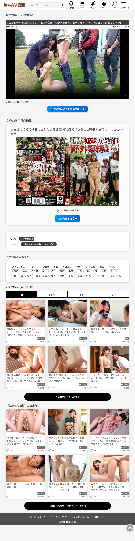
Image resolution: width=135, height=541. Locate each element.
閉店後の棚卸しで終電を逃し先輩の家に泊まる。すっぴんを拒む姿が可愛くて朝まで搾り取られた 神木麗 (24, 378)
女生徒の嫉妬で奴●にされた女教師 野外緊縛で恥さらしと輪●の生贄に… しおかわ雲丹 (66, 131)
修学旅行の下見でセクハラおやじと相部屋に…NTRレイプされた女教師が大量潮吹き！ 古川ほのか (24, 441)
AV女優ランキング (37, 516)
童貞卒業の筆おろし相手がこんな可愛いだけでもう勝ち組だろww (108, 331)
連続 (112, 276)
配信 (71, 276)
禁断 (104, 271)
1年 (114, 294)
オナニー (34, 266)
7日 (21, 294)
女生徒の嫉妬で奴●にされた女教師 (38, 244)
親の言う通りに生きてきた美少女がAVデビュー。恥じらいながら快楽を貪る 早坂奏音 (66, 378)
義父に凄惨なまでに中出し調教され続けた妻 (24, 486)
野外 (88, 276)
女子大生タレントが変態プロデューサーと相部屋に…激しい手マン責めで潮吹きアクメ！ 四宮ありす (108, 487)
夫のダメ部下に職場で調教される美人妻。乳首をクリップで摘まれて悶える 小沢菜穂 (66, 441)
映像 (71, 271)
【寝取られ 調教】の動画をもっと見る (67, 505)
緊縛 (80, 276)
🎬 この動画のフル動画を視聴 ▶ (67, 109)
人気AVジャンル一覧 (80, 516)
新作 (44, 271)
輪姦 (53, 276)
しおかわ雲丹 (27, 238)
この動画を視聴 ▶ (67, 218)
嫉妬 (102, 266)
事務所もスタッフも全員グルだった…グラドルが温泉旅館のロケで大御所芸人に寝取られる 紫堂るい (24, 332)
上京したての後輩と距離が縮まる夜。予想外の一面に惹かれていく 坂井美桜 (109, 378)
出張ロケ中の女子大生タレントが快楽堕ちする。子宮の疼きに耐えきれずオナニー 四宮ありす (108, 441)
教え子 (34, 271)
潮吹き (113, 271)
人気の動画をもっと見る (67, 396)
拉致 (80, 271)
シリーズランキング (58, 516)
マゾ (78, 266)
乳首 (56, 266)
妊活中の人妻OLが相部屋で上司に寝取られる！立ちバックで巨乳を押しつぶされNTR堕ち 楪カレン (67, 487)
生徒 (88, 271)
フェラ (46, 266)
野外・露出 (100, 276)
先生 (93, 266)
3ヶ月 (83, 294)
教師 (62, 271)
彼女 (25, 271)
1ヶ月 (52, 294)
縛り (29, 276)
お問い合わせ (99, 516)
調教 (62, 276)
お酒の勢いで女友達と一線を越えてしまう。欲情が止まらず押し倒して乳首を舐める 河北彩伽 (67, 332)
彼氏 (53, 271)
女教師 (15, 271)
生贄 (14, 276)
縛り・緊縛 (41, 276)
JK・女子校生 (18, 266)
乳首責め (67, 266)
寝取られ (113, 266)
